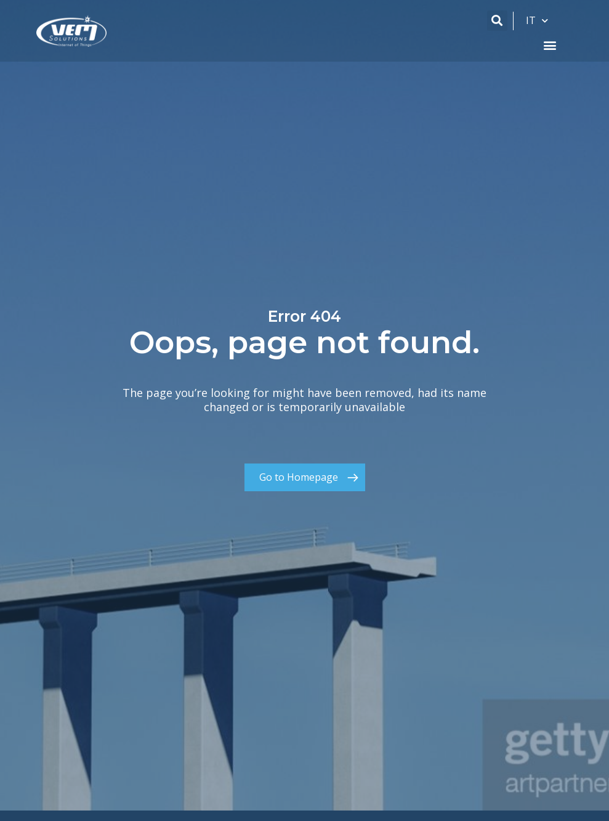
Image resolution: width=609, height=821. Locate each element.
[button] (497, 20)
